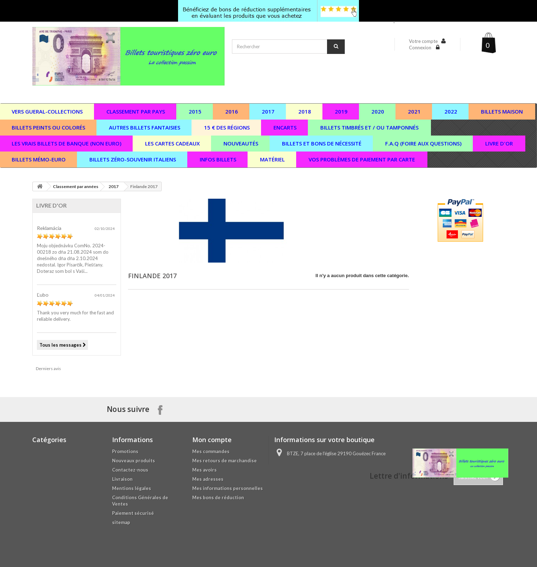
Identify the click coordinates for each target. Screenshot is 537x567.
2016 (231, 111)
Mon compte (212, 439)
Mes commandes (210, 451)
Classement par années (75, 186)
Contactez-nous (130, 470)
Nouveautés (240, 143)
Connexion (420, 47)
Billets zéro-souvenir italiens (132, 159)
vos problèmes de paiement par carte (362, 159)
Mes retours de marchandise (224, 460)
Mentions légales (131, 488)
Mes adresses (207, 479)
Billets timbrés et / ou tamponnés (369, 127)
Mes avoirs (204, 470)
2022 (450, 111)
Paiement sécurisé (133, 513)
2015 (195, 111)
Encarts (285, 127)
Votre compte (423, 41)
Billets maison (502, 111)
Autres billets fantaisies (144, 127)
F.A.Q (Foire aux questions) (423, 143)
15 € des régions (227, 127)
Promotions (125, 451)
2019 (341, 111)
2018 (304, 111)
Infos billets (218, 159)
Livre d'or (499, 143)
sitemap (121, 522)
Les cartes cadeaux (172, 143)
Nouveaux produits (133, 460)
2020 (377, 111)
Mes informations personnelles (227, 488)
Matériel (272, 159)
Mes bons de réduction (218, 497)
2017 (268, 111)
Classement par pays (135, 111)
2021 (414, 111)
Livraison (122, 479)
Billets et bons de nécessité (321, 143)
